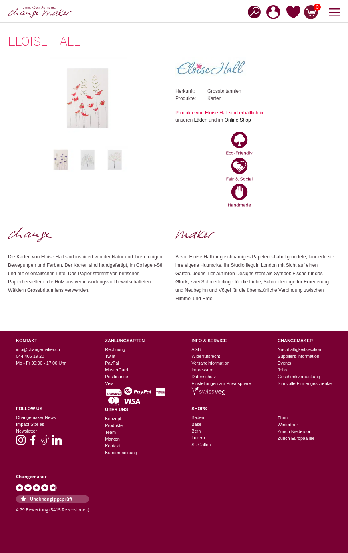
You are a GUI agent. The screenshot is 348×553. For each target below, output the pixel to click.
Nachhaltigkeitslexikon (299, 349)
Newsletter (26, 431)
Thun (283, 417)
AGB (196, 349)
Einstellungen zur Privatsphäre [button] (221, 383)
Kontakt (112, 445)
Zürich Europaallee (296, 438)
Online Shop (238, 120)
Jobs (282, 369)
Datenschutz (203, 376)
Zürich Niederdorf (295, 431)
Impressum (202, 369)
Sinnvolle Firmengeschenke (305, 383)
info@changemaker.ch (38, 349)
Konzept (113, 418)
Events (284, 363)
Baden (197, 417)
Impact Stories (30, 424)
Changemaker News (36, 417)
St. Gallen (201, 444)
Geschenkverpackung (299, 376)
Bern (196, 431)
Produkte (114, 425)
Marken (112, 439)
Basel (197, 424)
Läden (200, 120)
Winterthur (288, 424)
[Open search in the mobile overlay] (252, 11)
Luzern (198, 437)
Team (110, 432)
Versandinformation (210, 363)
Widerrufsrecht (205, 356)
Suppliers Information (298, 356)
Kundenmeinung (121, 452)
